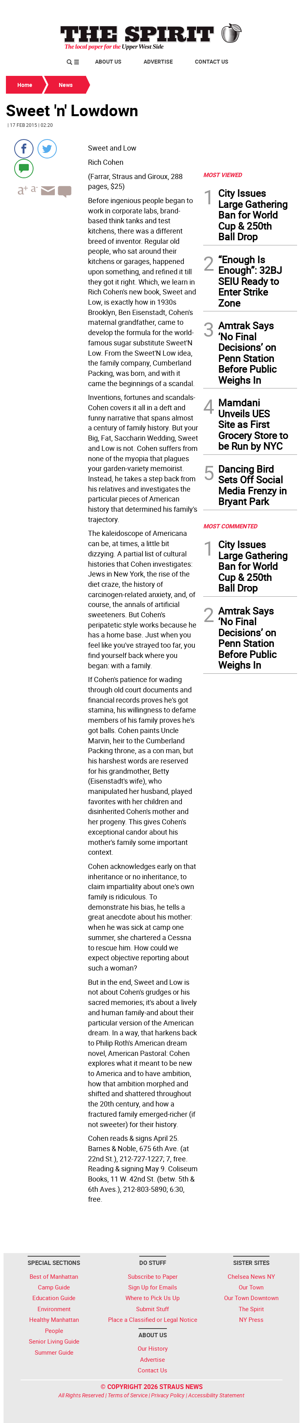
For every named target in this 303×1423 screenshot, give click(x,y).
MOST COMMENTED (230, 526)
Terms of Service (128, 1395)
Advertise (158, 61)
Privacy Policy (168, 1395)
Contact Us (211, 61)
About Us (108, 61)
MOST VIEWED (222, 175)
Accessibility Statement (216, 1395)
